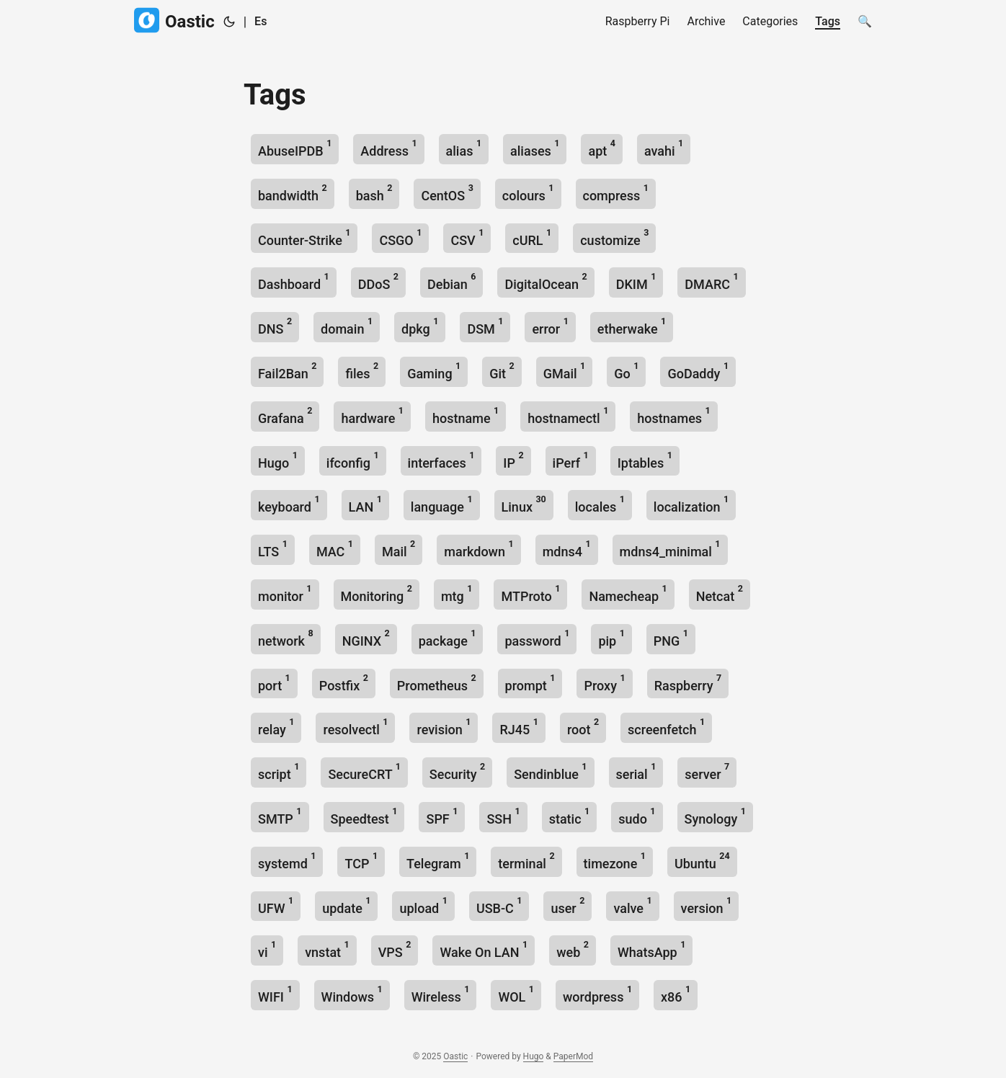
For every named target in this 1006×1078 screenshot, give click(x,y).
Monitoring (376, 593)
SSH (503, 816)
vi (267, 949)
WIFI (275, 994)
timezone (615, 860)
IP (513, 460)
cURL (531, 237)
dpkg (419, 326)
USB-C (499, 905)
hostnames (673, 415)
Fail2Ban (287, 370)
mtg (457, 593)
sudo (636, 816)
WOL (516, 994)
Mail (398, 548)
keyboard (289, 504)
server (707, 771)
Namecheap (628, 593)
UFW (275, 905)
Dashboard (293, 281)
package (447, 638)
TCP (361, 860)
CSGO (400, 237)
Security (457, 771)
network (285, 638)
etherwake (631, 326)
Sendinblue (550, 771)
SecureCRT (364, 771)
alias (464, 148)
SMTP (280, 816)
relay (276, 726)
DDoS (378, 281)
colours (528, 192)
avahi (663, 148)
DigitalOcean (545, 281)
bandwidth (292, 192)
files (361, 370)
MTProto (530, 593)
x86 (675, 994)
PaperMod (573, 1056)
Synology (715, 816)
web (572, 949)
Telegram (437, 860)
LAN (365, 504)
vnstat (327, 949)
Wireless (440, 994)
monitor (285, 593)
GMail (564, 370)
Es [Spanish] (260, 21)
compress (616, 192)
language (442, 504)
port (274, 682)
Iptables (645, 460)
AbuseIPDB (294, 148)
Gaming (433, 370)
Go (626, 370)
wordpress (597, 994)
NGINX (366, 638)
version (706, 905)
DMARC (711, 281)
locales (600, 504)
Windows (352, 994)
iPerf (571, 460)
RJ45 (518, 726)
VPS (394, 949)
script (278, 771)
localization (691, 504)
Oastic (174, 20)
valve (632, 905)
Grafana (285, 415)
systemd (287, 860)
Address (388, 148)
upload (423, 905)
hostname (465, 415)
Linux (524, 504)
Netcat (719, 593)
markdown (478, 548)
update (346, 905)
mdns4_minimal (670, 548)
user (567, 905)
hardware (372, 415)
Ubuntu (702, 860)
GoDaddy (698, 370)
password (536, 638)
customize (614, 237)
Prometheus (436, 682)
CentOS (447, 192)
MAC (334, 548)
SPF (442, 816)
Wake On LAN (484, 949)
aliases (534, 148)
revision (444, 726)
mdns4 (567, 548)
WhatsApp (651, 949)
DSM (485, 326)
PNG (671, 638)
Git (502, 370)
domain (347, 326)
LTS (273, 548)
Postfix (343, 682)
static (569, 816)
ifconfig (352, 460)
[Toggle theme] (229, 21)
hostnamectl (568, 415)
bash (374, 192)
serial (636, 771)
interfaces (441, 460)
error (550, 326)
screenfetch (666, 726)
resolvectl (355, 726)
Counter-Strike (304, 237)
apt (601, 148)
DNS (275, 326)
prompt (530, 682)
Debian (451, 281)
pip (611, 638)
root (583, 726)
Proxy (604, 682)
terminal (526, 860)
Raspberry (688, 682)
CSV (467, 237)
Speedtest (364, 816)
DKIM (636, 281)
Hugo (278, 460)
